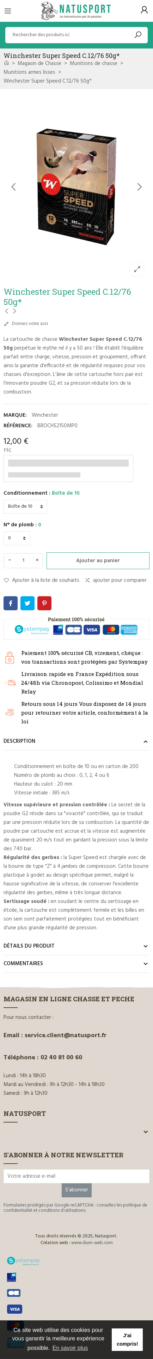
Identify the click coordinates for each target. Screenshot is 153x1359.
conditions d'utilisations (61, 1210)
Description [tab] (19, 741)
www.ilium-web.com (92, 1243)
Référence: (18, 426)
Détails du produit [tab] (29, 946)
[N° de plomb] (17, 538)
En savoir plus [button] (70, 1348)
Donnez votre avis (26, 323)
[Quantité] (23, 561)
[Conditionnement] (25, 507)
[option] (76, 187)
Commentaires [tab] (23, 964)
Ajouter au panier (98, 561)
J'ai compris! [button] (127, 1340)
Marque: (15, 415)
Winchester (45, 415)
